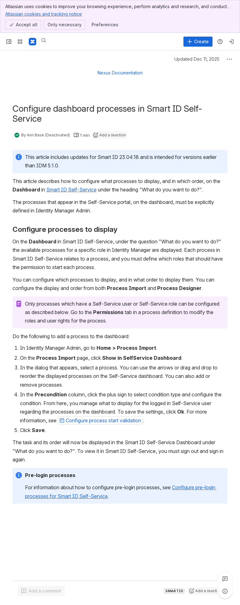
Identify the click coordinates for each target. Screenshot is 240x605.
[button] (100, 420)
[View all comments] (225, 579)
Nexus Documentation (120, 72)
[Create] (197, 42)
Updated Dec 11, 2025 (196, 59)
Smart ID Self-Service (71, 189)
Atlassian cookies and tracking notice (43, 14)
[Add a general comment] (41, 591)
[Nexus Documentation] (33, 42)
